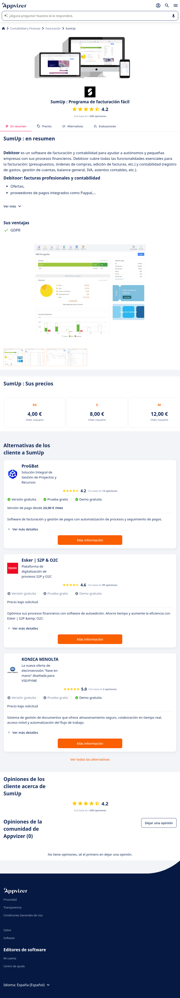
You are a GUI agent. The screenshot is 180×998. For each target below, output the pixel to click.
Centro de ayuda (14, 966)
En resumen (15, 126)
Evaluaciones (104, 126)
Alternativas (72, 126)
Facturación (53, 28)
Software (9, 938)
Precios (44, 126)
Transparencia (12, 907)
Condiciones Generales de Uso (23, 915)
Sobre (7, 930)
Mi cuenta (9, 958)
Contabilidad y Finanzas (25, 28)
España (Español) (34, 985)
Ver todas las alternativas (90, 759)
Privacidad (10, 899)
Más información (90, 540)
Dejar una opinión (159, 823)
